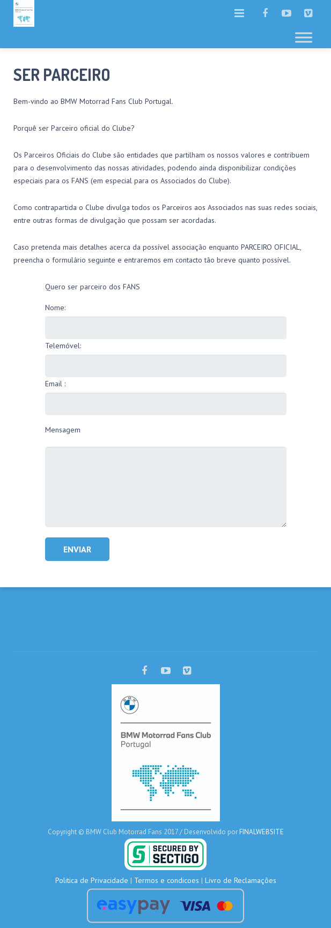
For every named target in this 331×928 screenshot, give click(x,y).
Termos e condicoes (166, 880)
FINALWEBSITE (261, 831)
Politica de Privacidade (91, 880)
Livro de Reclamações (240, 880)
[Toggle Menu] (303, 37)
